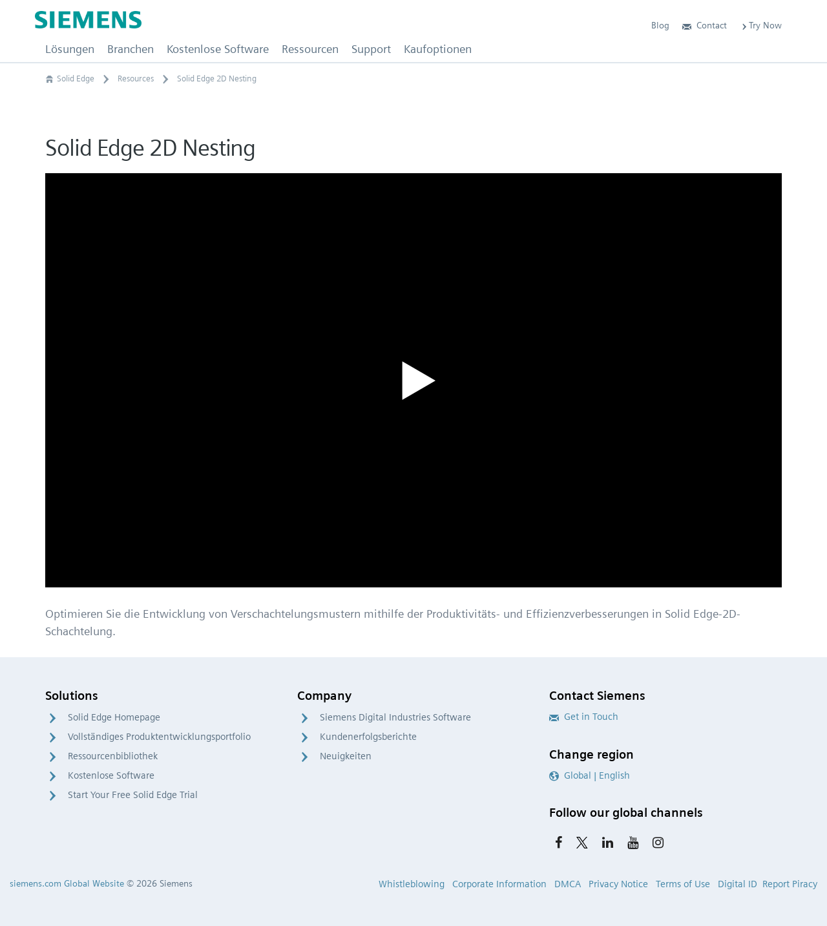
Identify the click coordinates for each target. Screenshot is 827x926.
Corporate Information (499, 884)
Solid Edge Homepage (114, 717)
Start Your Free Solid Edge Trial (133, 795)
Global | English (589, 775)
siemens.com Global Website (67, 883)
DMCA (567, 884)
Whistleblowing (412, 884)
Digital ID (737, 884)
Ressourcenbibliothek (113, 756)
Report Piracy (789, 884)
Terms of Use (683, 884)
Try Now (761, 25)
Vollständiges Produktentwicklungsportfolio (159, 736)
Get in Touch (583, 716)
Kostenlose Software (111, 775)
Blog (660, 25)
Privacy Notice (618, 884)
